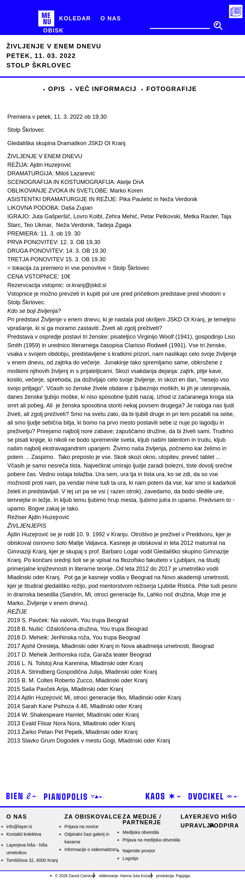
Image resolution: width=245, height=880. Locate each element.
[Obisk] (53, 30)
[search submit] (218, 25)
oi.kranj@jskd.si (86, 285)
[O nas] (111, 18)
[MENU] (46, 18)
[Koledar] (75, 18)
